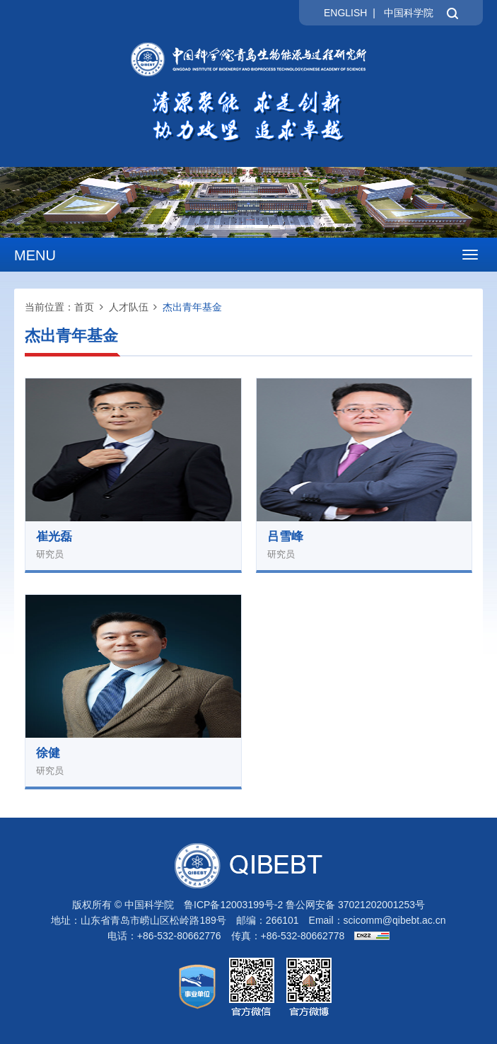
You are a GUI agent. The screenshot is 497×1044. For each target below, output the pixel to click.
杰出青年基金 (192, 307)
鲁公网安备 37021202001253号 (355, 904)
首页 (84, 307)
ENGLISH (345, 12)
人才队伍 (128, 307)
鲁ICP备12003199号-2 (233, 904)
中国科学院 (408, 12)
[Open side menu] (470, 254)
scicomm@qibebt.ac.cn (395, 920)
